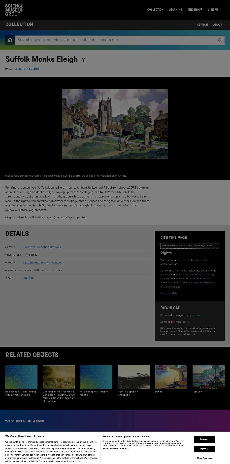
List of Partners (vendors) (115, 451)
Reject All (204, 451)
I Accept (204, 442)
